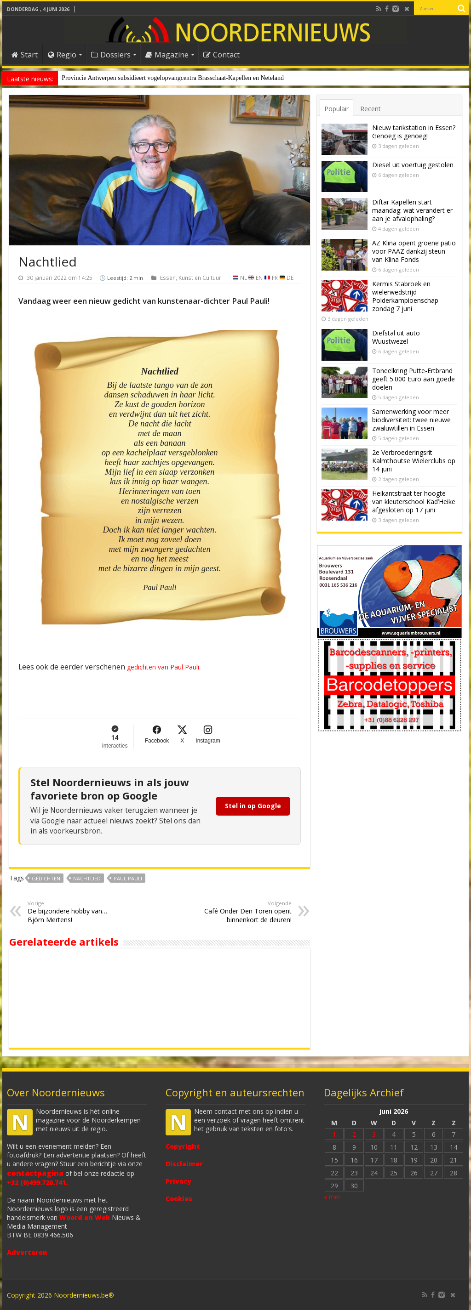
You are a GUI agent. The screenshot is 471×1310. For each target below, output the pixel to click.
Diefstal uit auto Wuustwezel (396, 337)
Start (24, 55)
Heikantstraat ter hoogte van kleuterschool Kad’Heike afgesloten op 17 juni (413, 501)
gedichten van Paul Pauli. (163, 667)
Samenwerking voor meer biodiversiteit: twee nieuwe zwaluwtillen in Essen (411, 419)
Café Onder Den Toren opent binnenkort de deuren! (244, 912)
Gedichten (46, 878)
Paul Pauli (128, 878)
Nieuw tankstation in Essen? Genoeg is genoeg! (413, 131)
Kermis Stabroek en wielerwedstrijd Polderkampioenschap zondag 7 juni (405, 296)
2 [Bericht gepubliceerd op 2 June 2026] (354, 1134)
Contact (221, 55)
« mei (332, 1196)
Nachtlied (87, 878)
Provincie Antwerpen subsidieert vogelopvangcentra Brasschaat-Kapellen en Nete (167, 77)
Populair (336, 108)
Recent (370, 108)
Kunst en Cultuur (199, 277)
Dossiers (111, 55)
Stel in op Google (253, 805)
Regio (62, 55)
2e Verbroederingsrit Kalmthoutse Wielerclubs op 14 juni (413, 460)
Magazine (167, 55)
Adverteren (27, 1252)
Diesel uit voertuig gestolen (413, 164)
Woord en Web (84, 1217)
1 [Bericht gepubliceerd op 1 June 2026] (334, 1134)
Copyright (183, 1146)
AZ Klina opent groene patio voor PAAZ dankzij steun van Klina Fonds (414, 251)
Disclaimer (184, 1163)
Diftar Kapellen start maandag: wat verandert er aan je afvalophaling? (412, 210)
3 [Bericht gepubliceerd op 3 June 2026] (374, 1134)
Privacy (178, 1181)
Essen (168, 277)
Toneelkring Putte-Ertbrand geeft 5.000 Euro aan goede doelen (413, 378)
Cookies (179, 1198)
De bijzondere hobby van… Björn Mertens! (75, 912)
